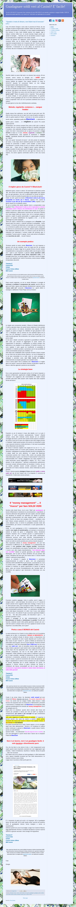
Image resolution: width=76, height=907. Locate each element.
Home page (25, 898)
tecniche (18, 894)
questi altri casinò (36, 277)
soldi (9, 894)
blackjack (12, 892)
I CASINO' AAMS (54, 28)
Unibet (8, 267)
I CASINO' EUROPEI (55, 30)
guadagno (36, 892)
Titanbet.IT (9, 263)
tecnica (15, 894)
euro (26, 892)
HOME (52, 27)
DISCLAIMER (54, 33)
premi (39, 892)
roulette (42, 892)
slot (7, 894)
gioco (28, 892)
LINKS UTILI (53, 32)
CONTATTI (53, 35)
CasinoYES (9, 265)
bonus (15, 892)
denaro (23, 892)
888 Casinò (9, 271)
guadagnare (32, 892)
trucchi (22, 894)
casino (18, 892)
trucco (25, 894)
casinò (20, 892)
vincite (30, 894)
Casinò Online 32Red (12, 269)
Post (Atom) (12, 900)
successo (12, 894)
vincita (27, 894)
